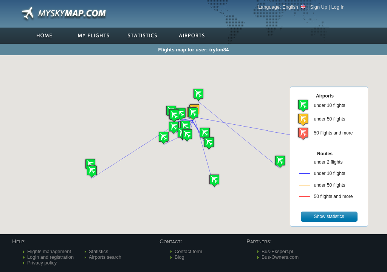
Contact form (188, 251)
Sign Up (318, 7)
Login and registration (50, 257)
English (294, 7)
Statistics (98, 251)
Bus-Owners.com (280, 257)
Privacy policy (42, 263)
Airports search (105, 257)
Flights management (49, 251)
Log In (338, 7)
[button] (181, 114)
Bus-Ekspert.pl (277, 251)
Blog (179, 257)
